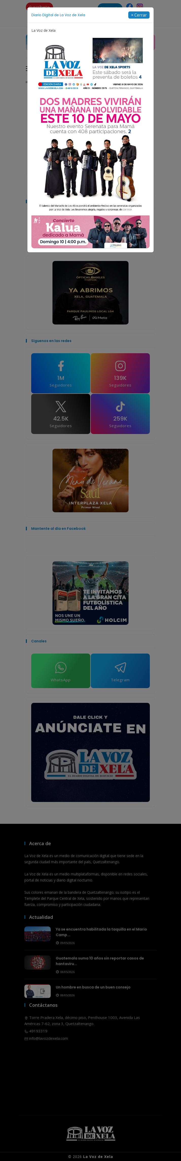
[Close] (139, 15)
